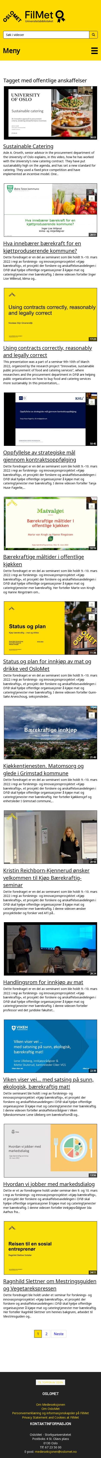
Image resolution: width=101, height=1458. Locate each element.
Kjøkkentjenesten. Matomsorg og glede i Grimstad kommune (43, 769)
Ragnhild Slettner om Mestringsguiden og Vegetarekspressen (49, 1284)
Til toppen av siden (50, 1382)
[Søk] (46, 35)
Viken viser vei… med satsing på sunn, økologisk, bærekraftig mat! (48, 1083)
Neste (59, 1333)
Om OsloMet (51, 1409)
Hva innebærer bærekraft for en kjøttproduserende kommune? (42, 247)
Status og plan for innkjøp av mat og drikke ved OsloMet (47, 665)
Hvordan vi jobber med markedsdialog (49, 1183)
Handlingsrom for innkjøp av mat (43, 982)
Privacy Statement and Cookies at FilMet (50, 1417)
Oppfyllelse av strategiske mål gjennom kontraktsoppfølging (39, 456)
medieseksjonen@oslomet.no (56, 1452)
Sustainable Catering (28, 146)
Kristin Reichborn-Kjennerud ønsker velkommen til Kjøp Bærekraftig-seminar (46, 877)
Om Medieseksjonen (50, 1404)
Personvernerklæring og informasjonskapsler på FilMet (50, 1413)
